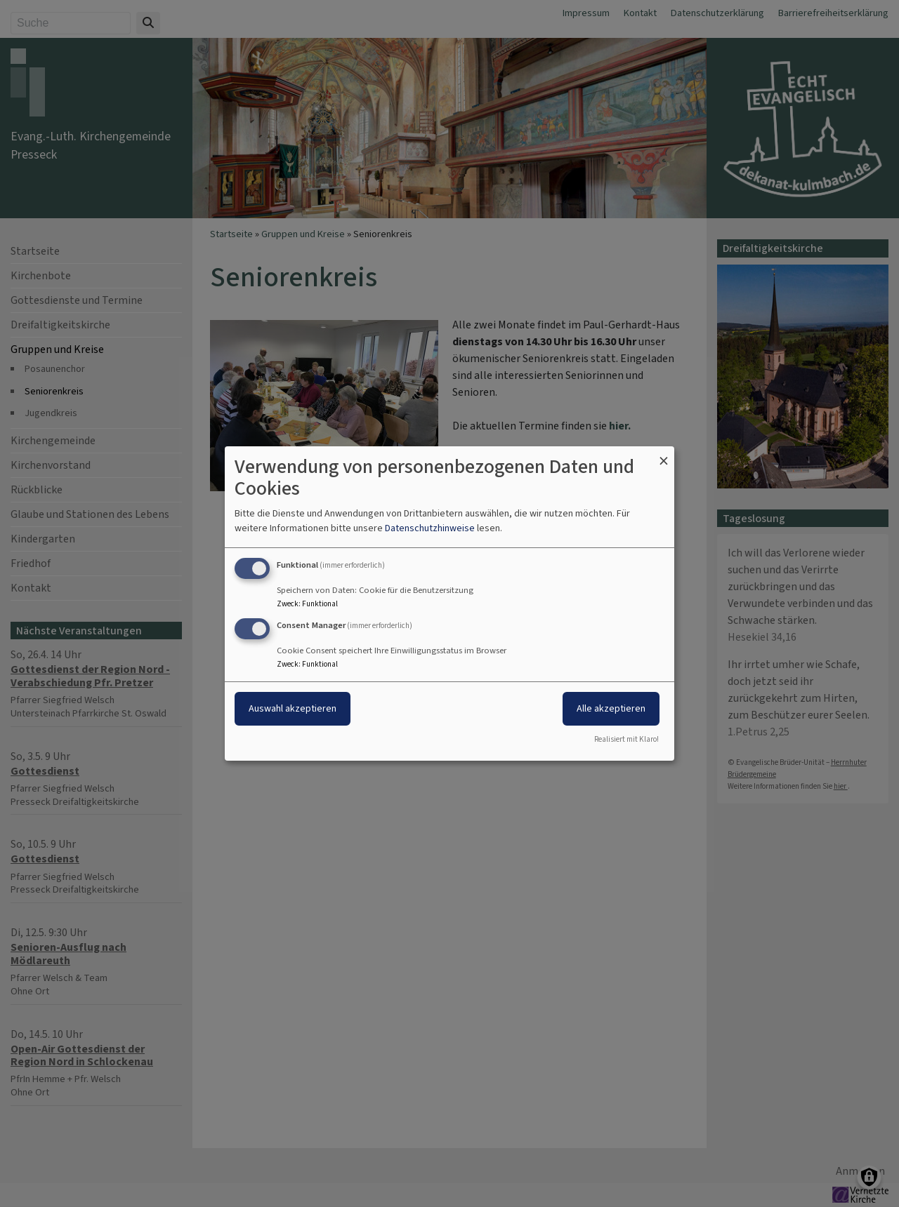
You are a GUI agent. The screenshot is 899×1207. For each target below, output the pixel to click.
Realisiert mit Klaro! (626, 739)
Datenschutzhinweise (430, 528)
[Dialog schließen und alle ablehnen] (663, 455)
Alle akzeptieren (611, 708)
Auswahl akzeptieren (292, 708)
